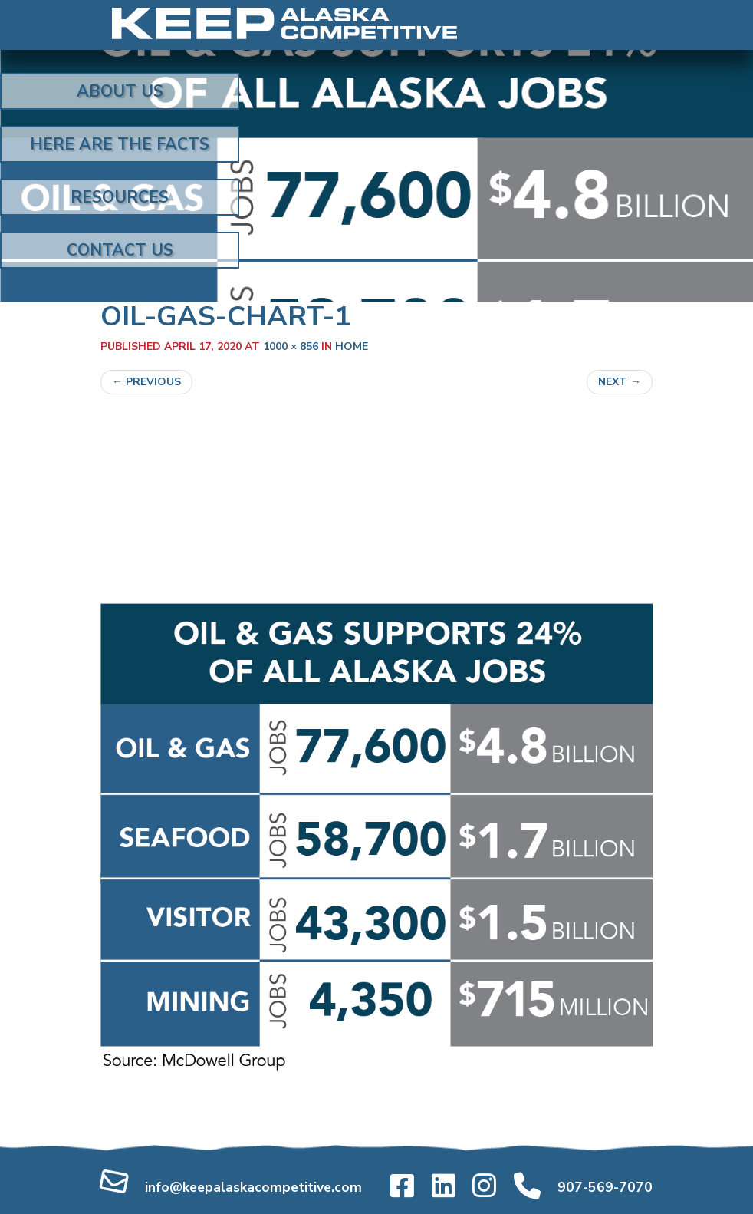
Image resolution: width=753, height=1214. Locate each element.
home (351, 346)
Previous (146, 381)
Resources (120, 197)
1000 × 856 (290, 346)
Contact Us (120, 250)
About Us (120, 91)
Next (619, 381)
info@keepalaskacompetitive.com (253, 1187)
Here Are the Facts (119, 144)
